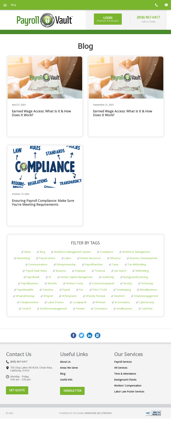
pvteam (80, 308)
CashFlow (147, 308)
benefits (52, 283)
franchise (47, 289)
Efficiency (115, 258)
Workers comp (74, 283)
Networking (23, 258)
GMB (97, 335)
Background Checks (125, 379)
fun (81, 289)
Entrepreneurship (66, 264)
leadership (108, 277)
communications (37, 264)
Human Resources (90, 258)
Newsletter (72, 391)
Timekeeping (123, 289)
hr (50, 277)
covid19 (26, 308)
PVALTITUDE (99, 289)
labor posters (56, 302)
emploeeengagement (146, 296)
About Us (65, 362)
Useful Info (66, 379)
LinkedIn (89, 335)
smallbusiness (124, 308)
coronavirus (100, 308)
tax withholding (137, 264)
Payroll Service (47, 258)
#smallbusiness (148, 289)
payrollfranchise (94, 264)
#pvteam (100, 302)
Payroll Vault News (36, 270)
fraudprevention (29, 302)
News (27, 251)
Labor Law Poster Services (129, 391)
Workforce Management (136, 251)
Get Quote (17, 390)
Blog (42, 251)
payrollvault (32, 277)
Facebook (73, 335)
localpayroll (79, 302)
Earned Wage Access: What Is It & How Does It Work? (41, 113)
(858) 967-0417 (148, 17)
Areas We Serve (69, 368)
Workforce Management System (72, 251)
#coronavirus (122, 302)
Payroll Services (123, 362)
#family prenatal (95, 296)
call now (156, 5)
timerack (100, 270)
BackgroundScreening (135, 277)
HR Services (120, 368)
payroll (66, 289)
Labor (67, 258)
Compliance (106, 251)
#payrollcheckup (25, 296)
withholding (142, 270)
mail (166, 5)
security (127, 283)
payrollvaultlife (25, 289)
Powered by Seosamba (85, 413)
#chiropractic (69, 296)
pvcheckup (147, 283)
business (61, 270)
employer (80, 270)
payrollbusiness (30, 283)
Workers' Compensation (127, 385)
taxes (115, 264)
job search (120, 270)
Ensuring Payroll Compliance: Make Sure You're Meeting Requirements (43, 203)
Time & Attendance (125, 374)
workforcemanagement (53, 308)
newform (119, 296)
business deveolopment (143, 258)
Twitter (81, 335)
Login (108, 19)
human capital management (76, 277)
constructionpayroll (103, 283)
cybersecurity (146, 302)
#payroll (48, 296)
